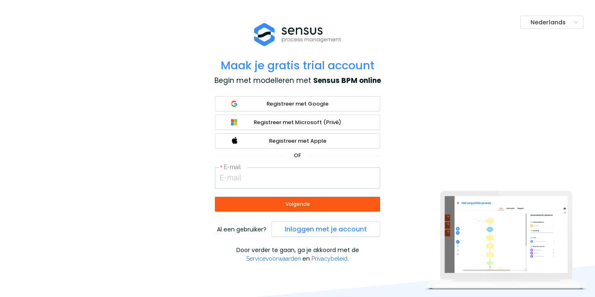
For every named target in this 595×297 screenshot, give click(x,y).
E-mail (232, 167)
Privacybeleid (329, 258)
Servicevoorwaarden (273, 258)
